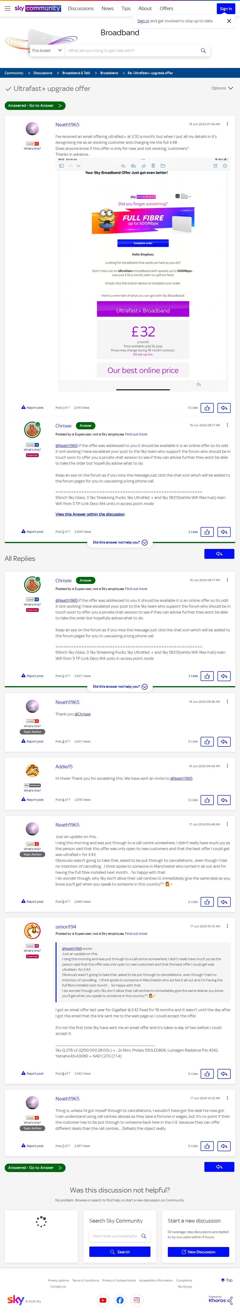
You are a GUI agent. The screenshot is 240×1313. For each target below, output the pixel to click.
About (145, 8)
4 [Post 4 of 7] (63, 799)
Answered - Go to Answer (35, 105)
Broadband (120, 32)
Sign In (226, 8)
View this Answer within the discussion (90, 514)
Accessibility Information (156, 1280)
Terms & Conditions (85, 1280)
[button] (227, 123)
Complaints (184, 1280)
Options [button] (219, 88)
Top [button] (229, 1280)
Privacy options (58, 1280)
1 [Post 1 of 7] (63, 407)
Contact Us (58, 1286)
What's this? (32, 148)
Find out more (136, 434)
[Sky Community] (38, 8)
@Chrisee (83, 714)
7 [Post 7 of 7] (63, 1146)
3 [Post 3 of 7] (63, 741)
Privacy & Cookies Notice (119, 1280)
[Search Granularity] (47, 50)
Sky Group (185, 1286)
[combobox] (130, 50)
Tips (126, 8)
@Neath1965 (67, 445)
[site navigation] (7, 8)
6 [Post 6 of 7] (63, 1073)
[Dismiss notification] (229, 21)
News (108, 8)
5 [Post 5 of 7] (63, 901)
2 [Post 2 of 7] (63, 531)
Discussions (81, 8)
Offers (166, 8)
